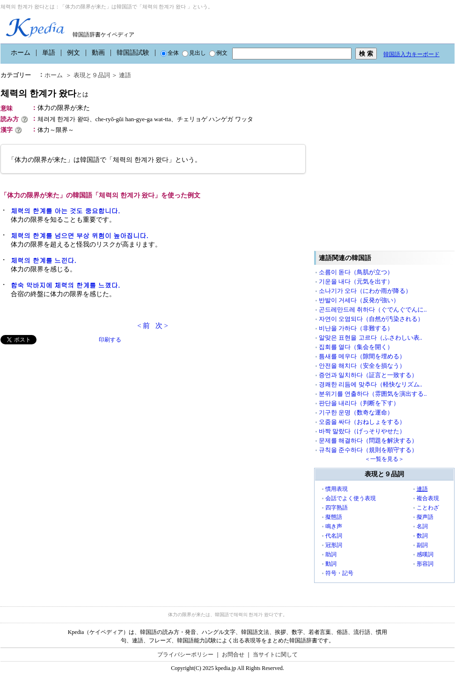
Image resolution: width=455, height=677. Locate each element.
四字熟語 (336, 507)
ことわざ (428, 507)
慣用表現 (336, 489)
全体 (170, 53)
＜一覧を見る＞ (384, 459)
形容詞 (425, 564)
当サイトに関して (275, 654)
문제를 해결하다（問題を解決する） (368, 440)
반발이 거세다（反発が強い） (359, 300)
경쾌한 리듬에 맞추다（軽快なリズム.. (370, 384)
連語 (422, 489)
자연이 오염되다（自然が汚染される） (371, 318)
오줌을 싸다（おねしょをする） (362, 421)
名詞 (422, 526)
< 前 (143, 325)
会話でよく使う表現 (350, 498)
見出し (194, 53)
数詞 (422, 535)
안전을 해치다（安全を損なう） (362, 365)
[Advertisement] (88, 439)
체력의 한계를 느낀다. (43, 260)
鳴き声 (333, 526)
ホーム (20, 52)
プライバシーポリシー (185, 654)
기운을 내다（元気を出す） (356, 281)
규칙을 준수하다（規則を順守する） (368, 449)
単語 (48, 52)
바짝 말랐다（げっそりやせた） (362, 431)
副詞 (422, 545)
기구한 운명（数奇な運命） (356, 412)
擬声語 (425, 517)
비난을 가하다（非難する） (356, 328)
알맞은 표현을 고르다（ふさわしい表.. (370, 337)
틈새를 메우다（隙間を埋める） (362, 356)
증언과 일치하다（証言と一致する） (368, 375)
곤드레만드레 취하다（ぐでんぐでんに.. (373, 309)
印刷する (110, 339)
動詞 (331, 564)
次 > (161, 325)
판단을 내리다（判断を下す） (359, 403)
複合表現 (428, 498)
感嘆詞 (425, 554)
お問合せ (233, 654)
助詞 (331, 554)
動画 (98, 52)
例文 (73, 52)
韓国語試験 (133, 52)
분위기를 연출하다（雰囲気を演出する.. (373, 393)
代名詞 (333, 535)
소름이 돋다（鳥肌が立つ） (356, 272)
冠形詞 (333, 545)
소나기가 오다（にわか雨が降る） (365, 290)
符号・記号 (339, 573)
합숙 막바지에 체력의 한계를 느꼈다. (65, 285)
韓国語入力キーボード (411, 54)
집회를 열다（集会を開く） (356, 346)
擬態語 (333, 517)
